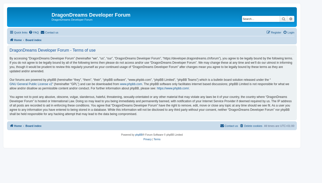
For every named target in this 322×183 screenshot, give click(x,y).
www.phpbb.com (131, 84)
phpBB (139, 134)
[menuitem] (34, 32)
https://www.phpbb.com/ (173, 88)
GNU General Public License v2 (31, 84)
